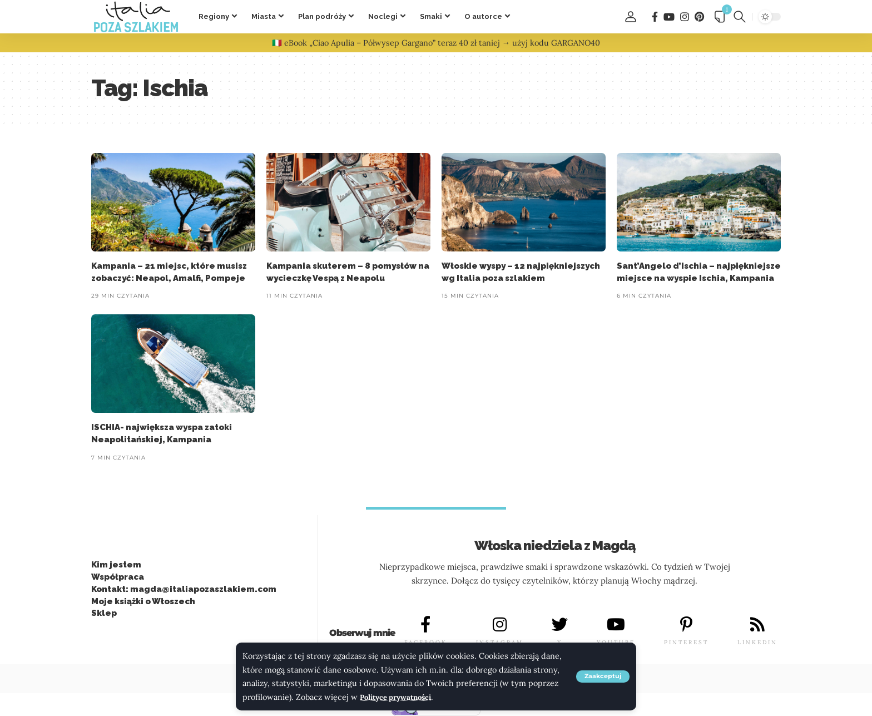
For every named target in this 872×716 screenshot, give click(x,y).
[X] (560, 624)
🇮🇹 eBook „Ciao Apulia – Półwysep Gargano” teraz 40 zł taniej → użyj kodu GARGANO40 (436, 43)
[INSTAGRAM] (499, 624)
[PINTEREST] (686, 624)
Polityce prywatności (400, 697)
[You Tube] (669, 17)
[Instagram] (684, 17)
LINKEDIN (757, 642)
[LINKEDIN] (757, 624)
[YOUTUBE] (616, 624)
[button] (602, 676)
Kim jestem (116, 565)
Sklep (104, 614)
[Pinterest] (699, 17)
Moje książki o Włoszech (143, 601)
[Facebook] (655, 17)
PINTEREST (686, 642)
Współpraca (117, 577)
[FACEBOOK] (425, 624)
